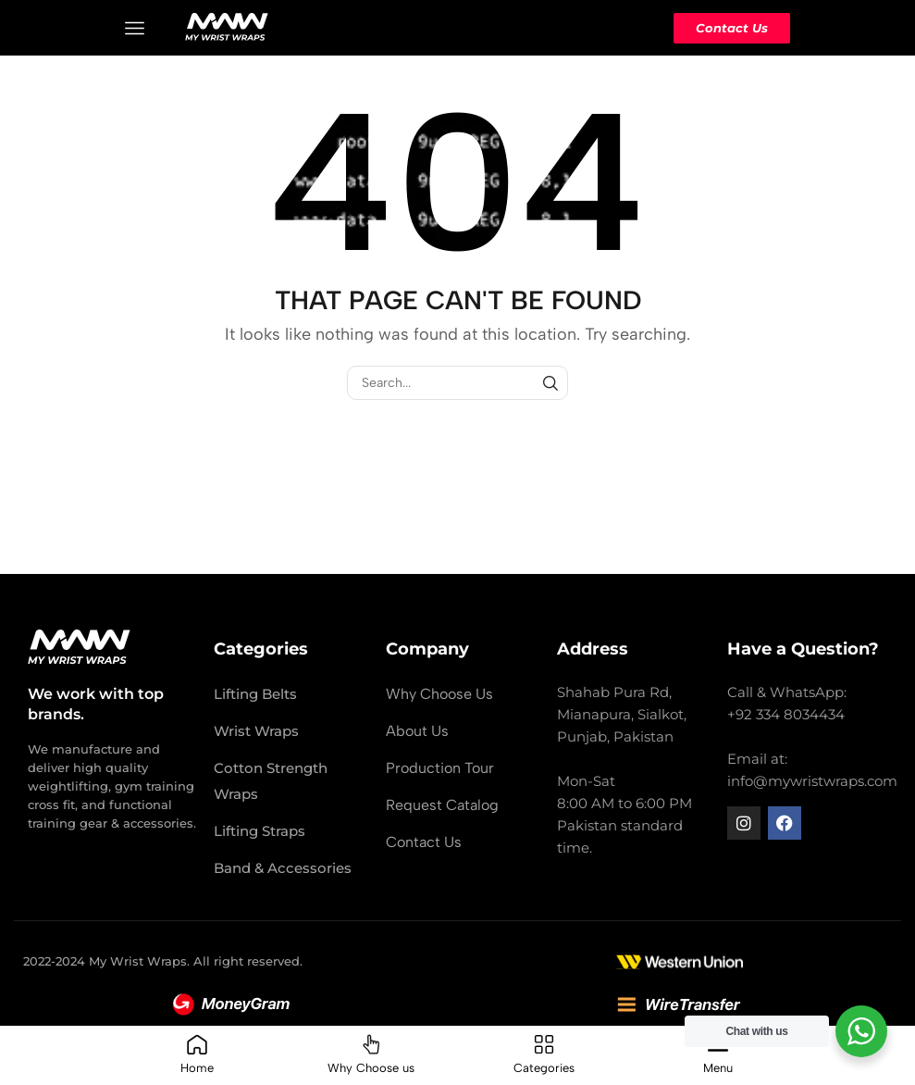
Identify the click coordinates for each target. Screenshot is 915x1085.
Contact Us (732, 27)
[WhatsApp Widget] (861, 1031)
